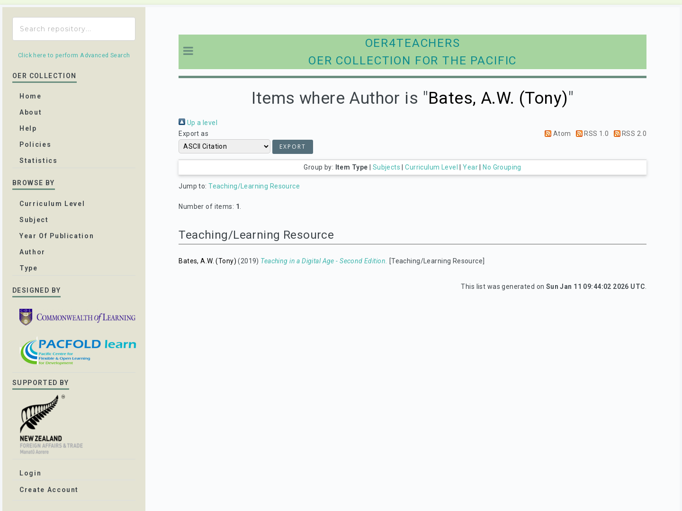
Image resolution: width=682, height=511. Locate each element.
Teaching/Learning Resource (254, 186)
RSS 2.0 (628, 133)
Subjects (386, 167)
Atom (556, 133)
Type (28, 268)
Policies (35, 144)
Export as (193, 133)
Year (470, 167)
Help (28, 128)
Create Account (49, 489)
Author (32, 252)
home (30, 96)
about (30, 112)
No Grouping (502, 167)
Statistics (38, 160)
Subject (34, 220)
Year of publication (56, 236)
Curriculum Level (431, 167)
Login (30, 473)
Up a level (198, 122)
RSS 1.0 (591, 133)
